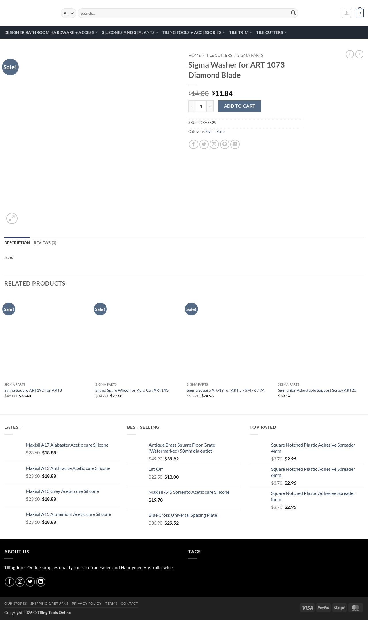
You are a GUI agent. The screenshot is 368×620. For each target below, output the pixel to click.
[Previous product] (359, 54)
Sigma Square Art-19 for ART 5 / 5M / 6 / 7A (226, 390)
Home (194, 55)
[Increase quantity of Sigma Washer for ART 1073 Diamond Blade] (210, 106)
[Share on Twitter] (204, 144)
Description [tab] (17, 242)
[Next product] (350, 54)
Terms (111, 603)
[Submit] (293, 13)
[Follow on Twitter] (30, 582)
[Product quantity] (201, 106)
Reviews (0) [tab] (45, 242)
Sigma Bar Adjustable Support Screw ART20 (317, 390)
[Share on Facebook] (193, 144)
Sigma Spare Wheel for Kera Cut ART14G (132, 390)
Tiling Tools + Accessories (193, 32)
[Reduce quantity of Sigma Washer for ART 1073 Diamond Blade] (191, 106)
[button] (346, 13)
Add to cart (240, 105)
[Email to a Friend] (214, 144)
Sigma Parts (250, 55)
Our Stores (15, 603)
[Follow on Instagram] (20, 582)
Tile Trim (240, 32)
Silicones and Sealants (130, 32)
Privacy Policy (87, 603)
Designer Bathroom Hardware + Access (51, 32)
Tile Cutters (271, 32)
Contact (129, 603)
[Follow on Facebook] (9, 582)
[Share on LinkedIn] (235, 144)
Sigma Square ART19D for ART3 (33, 390)
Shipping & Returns (49, 603)
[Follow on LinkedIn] (40, 582)
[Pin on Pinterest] (224, 144)
